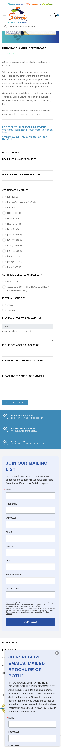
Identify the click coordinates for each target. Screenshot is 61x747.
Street (9, 546)
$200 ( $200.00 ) (14, 234)
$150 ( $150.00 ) (14, 224)
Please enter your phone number (23, 376)
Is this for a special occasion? (21, 345)
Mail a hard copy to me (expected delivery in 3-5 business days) (28, 289)
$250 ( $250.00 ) (14, 240)
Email (8, 490)
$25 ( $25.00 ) (13, 197)
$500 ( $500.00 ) (14, 267)
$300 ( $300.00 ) (14, 245)
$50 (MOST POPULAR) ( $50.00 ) (21, 202)
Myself (10, 305)
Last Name (11, 518)
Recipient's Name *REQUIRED (19, 159)
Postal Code (12, 589)
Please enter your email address (23, 360)
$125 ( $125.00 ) (14, 218)
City (8, 560)
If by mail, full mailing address (21, 317)
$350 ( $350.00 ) (14, 251)
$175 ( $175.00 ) (14, 229)
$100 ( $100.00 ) (14, 213)
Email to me (12, 281)
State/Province (13, 575)
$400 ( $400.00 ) (14, 256)
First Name (11, 504)
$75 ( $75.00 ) (13, 207)
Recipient (11, 310)
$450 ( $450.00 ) (14, 262)
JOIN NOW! (30, 622)
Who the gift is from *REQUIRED (22, 174)
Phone (9, 532)
